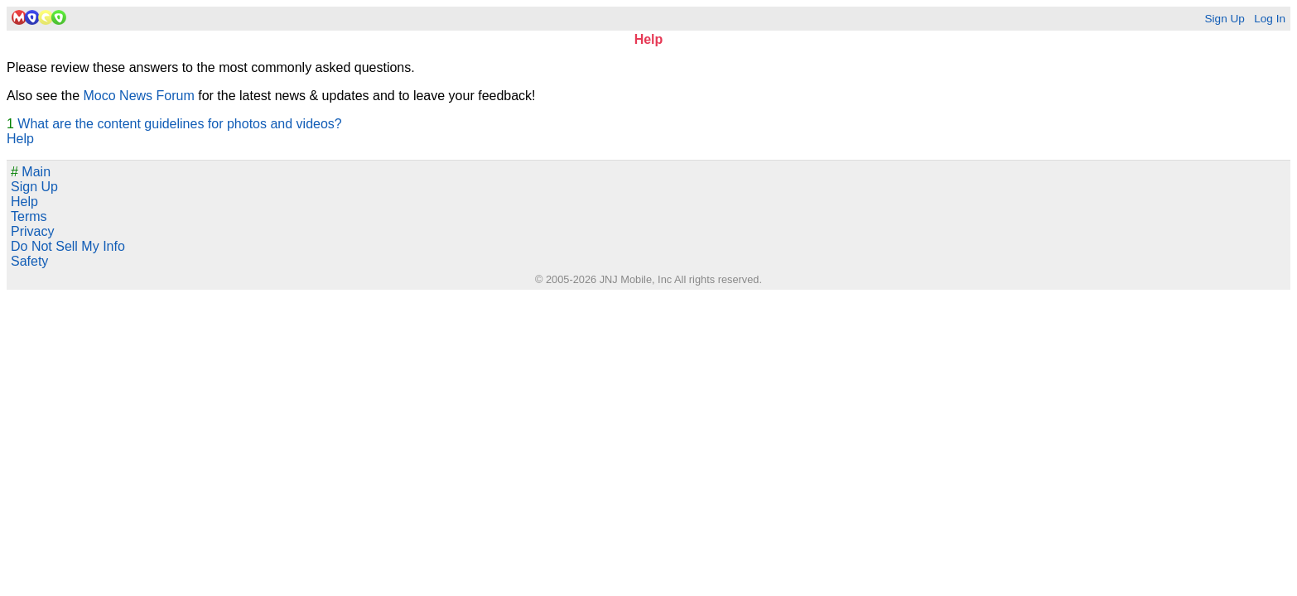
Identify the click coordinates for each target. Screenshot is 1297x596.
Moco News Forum (139, 96)
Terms (29, 216)
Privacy (32, 231)
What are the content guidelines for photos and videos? (179, 124)
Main (31, 172)
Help (20, 139)
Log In (1269, 18)
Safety (29, 261)
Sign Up (1224, 18)
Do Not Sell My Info (68, 246)
